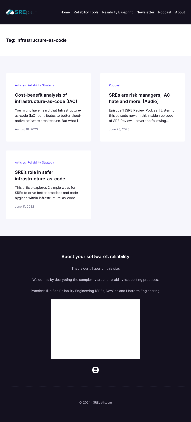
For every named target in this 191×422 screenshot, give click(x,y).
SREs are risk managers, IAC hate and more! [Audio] (139, 98)
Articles (20, 85)
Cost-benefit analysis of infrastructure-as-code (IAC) (46, 98)
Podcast (114, 85)
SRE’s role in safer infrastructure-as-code (40, 175)
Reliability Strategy (40, 85)
